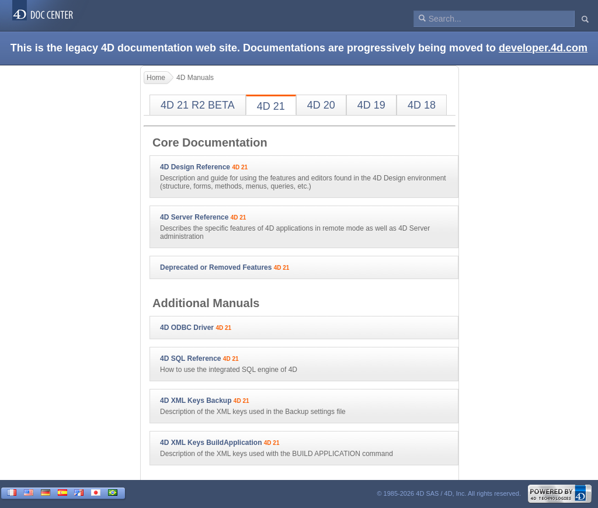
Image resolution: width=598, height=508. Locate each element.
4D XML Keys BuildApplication (211, 443)
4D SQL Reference (190, 358)
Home (156, 78)
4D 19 (371, 105)
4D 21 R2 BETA (198, 105)
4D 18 (422, 105)
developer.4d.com (543, 48)
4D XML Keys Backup (196, 400)
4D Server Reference (194, 217)
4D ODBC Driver (187, 327)
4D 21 (271, 106)
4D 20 (321, 105)
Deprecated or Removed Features (216, 267)
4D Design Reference (195, 167)
